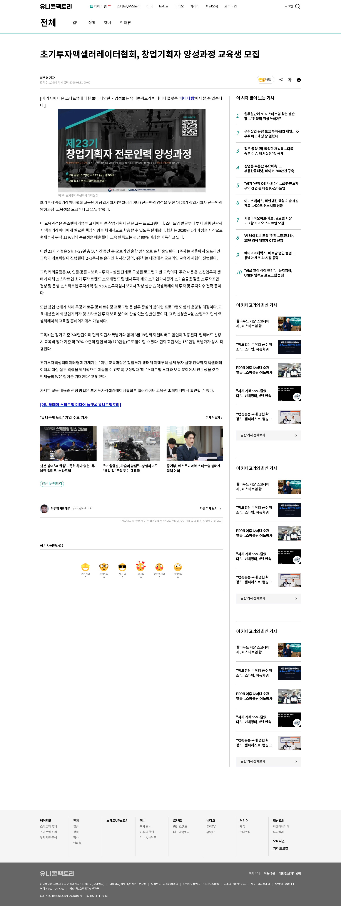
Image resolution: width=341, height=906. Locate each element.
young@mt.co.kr (82, 508)
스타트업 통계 (48, 827)
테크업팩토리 (181, 832)
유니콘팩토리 (56, 6)
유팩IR (210, 832)
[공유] (281, 80)
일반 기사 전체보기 (253, 435)
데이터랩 (102, 6)
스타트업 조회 (48, 832)
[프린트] (299, 80)
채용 (242, 827)
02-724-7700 (61, 889)
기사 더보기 (213, 417)
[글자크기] (290, 80)
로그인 (289, 6)
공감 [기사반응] (269, 79)
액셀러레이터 (281, 827)
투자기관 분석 (48, 837)
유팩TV (211, 827)
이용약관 (269, 873)
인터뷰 (125, 23)
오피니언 (230, 6)
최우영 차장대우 (60, 509)
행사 (108, 23)
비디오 (179, 6)
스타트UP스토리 (128, 6)
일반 (76, 23)
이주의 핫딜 (147, 832)
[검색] (297, 6)
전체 (48, 23)
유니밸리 (278, 832)
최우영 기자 (47, 78)
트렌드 (163, 6)
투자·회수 (145, 827)
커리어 (195, 6)
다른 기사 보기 (208, 508)
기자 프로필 (280, 849)
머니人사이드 (148, 837)
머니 (149, 6)
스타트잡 (245, 832)
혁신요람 (212, 6)
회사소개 (254, 873)
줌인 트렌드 (180, 827)
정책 (92, 23)
